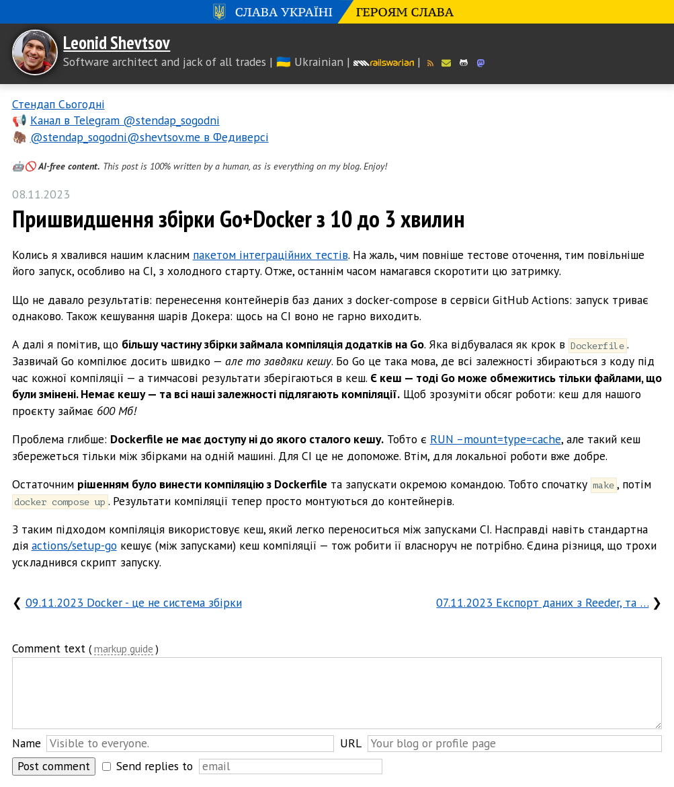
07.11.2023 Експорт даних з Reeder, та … (542, 602)
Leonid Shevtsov (116, 42)
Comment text (48, 648)
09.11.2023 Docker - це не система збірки (134, 602)
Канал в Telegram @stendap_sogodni (125, 120)
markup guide (123, 649)
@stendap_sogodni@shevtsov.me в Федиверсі (149, 137)
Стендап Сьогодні (58, 104)
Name (26, 743)
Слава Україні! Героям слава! (337, 12)
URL (351, 743)
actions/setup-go (74, 545)
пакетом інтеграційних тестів (270, 254)
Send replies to (154, 766)
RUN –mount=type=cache (495, 439)
